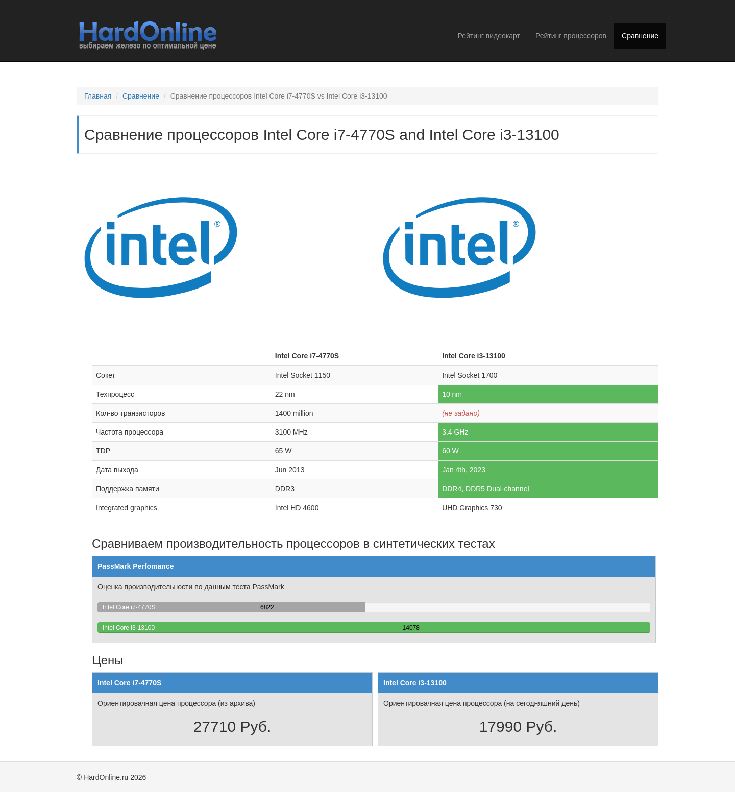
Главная (97, 96)
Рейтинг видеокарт (489, 36)
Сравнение (640, 36)
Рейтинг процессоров (570, 36)
